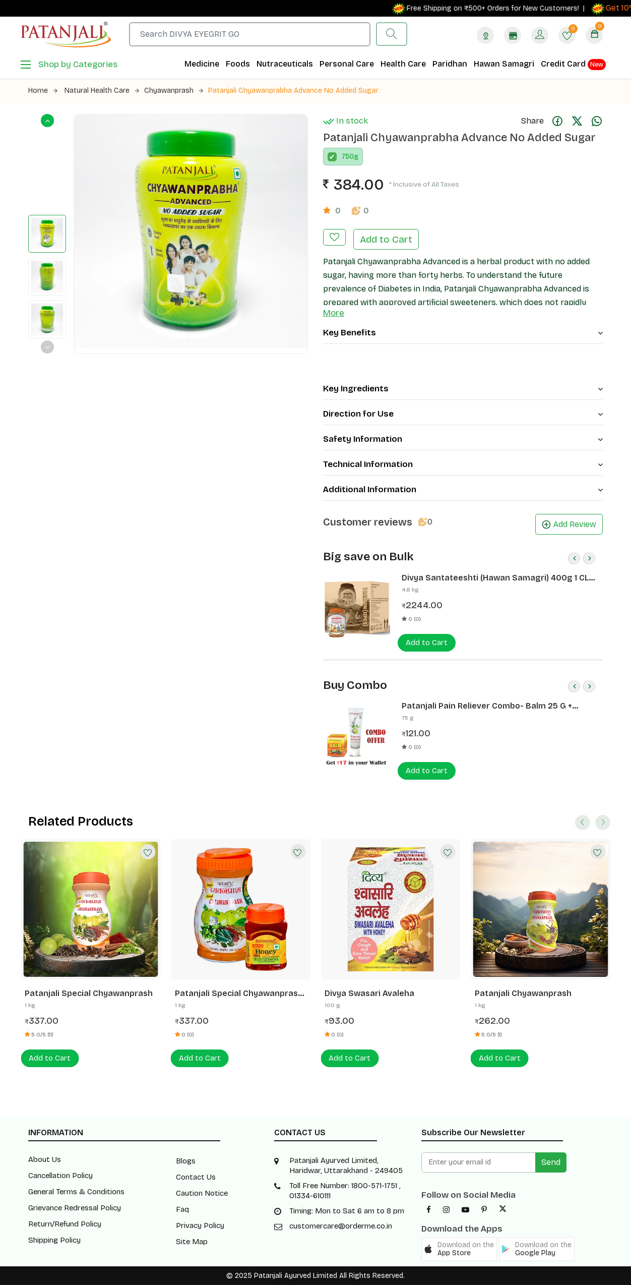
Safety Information (463, 439)
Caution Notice (202, 1193)
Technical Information (463, 464)
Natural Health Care (102, 90)
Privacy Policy (200, 1225)
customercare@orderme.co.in (340, 1226)
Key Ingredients (463, 388)
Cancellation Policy (60, 1175)
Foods (238, 64)
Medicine (201, 64)
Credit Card (573, 64)
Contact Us (196, 1177)
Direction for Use (463, 413)
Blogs (186, 1160)
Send (550, 1162)
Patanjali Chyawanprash (523, 993)
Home (42, 90)
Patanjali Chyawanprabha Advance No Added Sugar (293, 90)
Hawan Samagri (504, 64)
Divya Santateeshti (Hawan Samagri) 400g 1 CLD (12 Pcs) (498, 578)
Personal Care (347, 64)
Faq (182, 1209)
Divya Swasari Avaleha (369, 993)
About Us (44, 1159)
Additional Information (463, 489)
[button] (459, 1249)
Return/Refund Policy (64, 1224)
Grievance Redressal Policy (74, 1207)
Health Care (403, 64)
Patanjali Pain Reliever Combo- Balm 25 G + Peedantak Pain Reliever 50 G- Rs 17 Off (487, 706)
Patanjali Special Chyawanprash (89, 993)
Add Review (569, 524)
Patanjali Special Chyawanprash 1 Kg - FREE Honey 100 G (239, 993)
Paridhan (449, 64)
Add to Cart (386, 239)
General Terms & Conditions (76, 1191)
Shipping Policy (54, 1240)
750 (348, 156)
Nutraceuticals (285, 64)
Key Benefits (463, 332)
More (333, 313)
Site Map (192, 1241)
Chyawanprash (173, 90)
